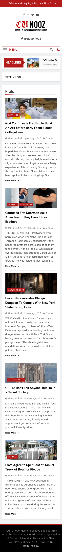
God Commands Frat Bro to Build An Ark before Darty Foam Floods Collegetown (28, 127)
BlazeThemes (30, 545)
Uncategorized (16, 290)
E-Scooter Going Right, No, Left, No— (29, 3)
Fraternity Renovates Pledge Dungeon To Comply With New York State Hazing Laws (30, 302)
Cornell (12, 204)
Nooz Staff (13, 138)
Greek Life (13, 115)
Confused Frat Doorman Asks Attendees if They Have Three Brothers (26, 217)
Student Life (26, 204)
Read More (12, 180)
